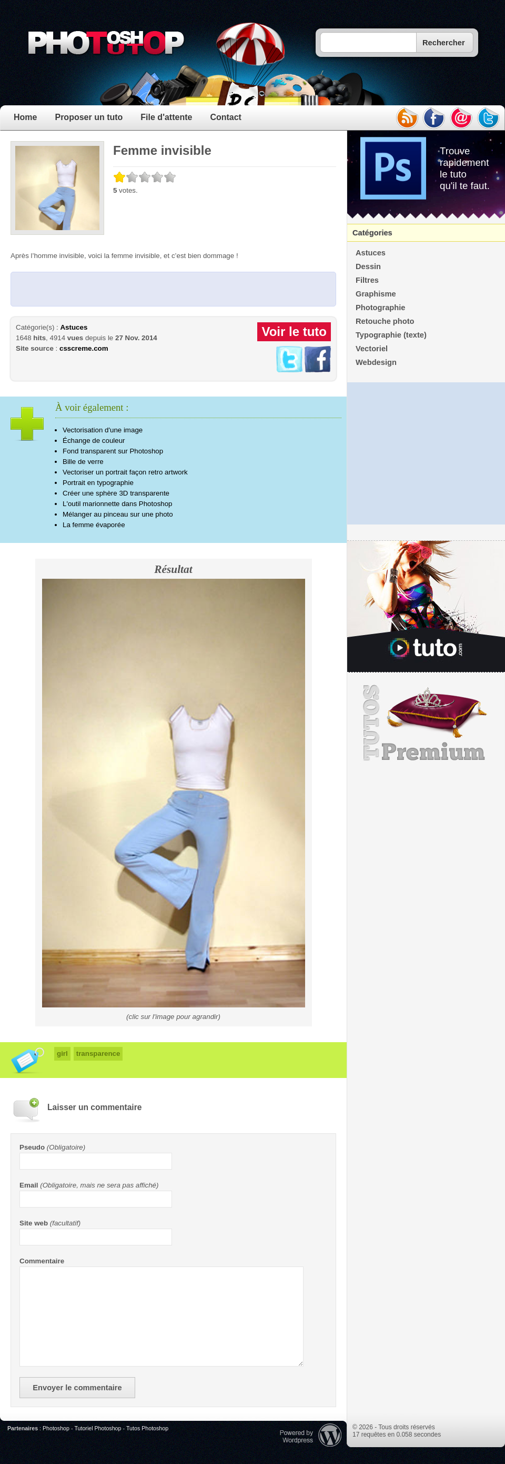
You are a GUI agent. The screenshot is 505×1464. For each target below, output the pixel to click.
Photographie (380, 307)
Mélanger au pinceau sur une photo (118, 514)
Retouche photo (385, 321)
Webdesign (376, 362)
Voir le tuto (294, 331)
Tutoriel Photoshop (97, 1428)
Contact (225, 117)
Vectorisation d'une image (103, 430)
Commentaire (41, 1261)
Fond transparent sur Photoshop (113, 451)
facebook (434, 118)
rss (406, 118)
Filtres (367, 280)
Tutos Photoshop (147, 1428)
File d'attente (166, 117)
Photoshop (56, 1428)
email (461, 118)
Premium (426, 723)
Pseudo (32, 1147)
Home (25, 117)
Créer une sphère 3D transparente (116, 493)
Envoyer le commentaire (77, 1387)
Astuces (73, 327)
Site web (33, 1223)
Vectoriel (372, 348)
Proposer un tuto (89, 117)
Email (28, 1185)
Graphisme (376, 294)
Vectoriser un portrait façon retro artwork (125, 472)
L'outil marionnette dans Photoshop (118, 504)
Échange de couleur (94, 440)
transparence (98, 1053)
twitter (488, 118)
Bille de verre (83, 462)
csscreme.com (83, 348)
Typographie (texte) (391, 335)
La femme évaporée (94, 525)
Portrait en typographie (98, 483)
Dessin (368, 266)
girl (62, 1053)
